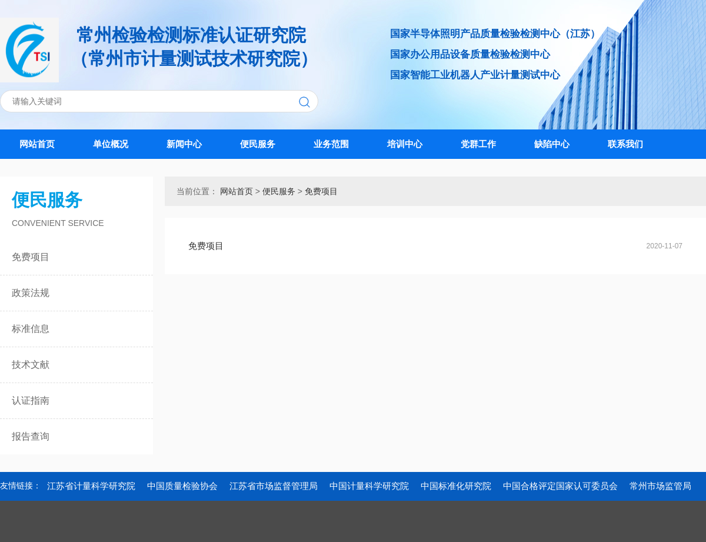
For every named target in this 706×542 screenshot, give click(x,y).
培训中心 (404, 144)
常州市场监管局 (660, 486)
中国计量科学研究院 (369, 486)
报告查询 (30, 436)
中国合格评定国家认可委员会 (560, 486)
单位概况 (110, 144)
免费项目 (30, 257)
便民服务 (257, 144)
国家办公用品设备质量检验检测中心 (470, 54)
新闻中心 (184, 144)
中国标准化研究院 (456, 486)
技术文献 (30, 365)
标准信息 (30, 329)
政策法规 (30, 293)
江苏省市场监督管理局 (273, 486)
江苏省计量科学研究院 (91, 486)
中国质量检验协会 (182, 486)
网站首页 (37, 144)
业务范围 (331, 144)
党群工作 (478, 144)
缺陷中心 (552, 144)
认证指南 (30, 400)
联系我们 (625, 144)
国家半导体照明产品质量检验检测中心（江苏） (495, 33)
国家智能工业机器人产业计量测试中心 (475, 75)
